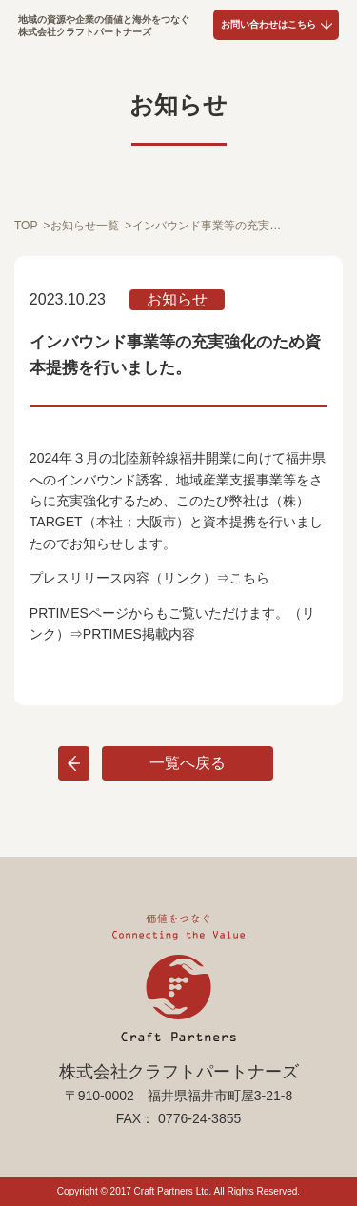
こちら (249, 577)
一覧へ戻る (187, 763)
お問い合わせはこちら (268, 24)
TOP (25, 225)
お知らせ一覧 (84, 225)
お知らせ (177, 299)
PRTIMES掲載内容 (139, 634)
